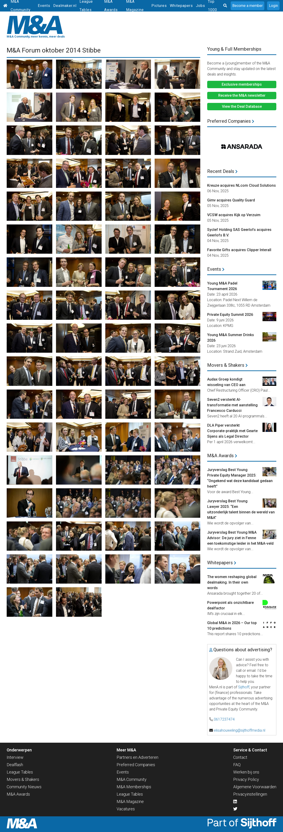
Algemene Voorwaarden (254, 786)
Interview (15, 757)
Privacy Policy (246, 779)
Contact (240, 757)
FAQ (237, 764)
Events (44, 5)
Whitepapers (181, 5)
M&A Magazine (130, 801)
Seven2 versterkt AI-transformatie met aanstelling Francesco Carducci (232, 405)
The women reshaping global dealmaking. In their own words (231, 582)
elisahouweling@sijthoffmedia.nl (239, 730)
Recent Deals (222, 171)
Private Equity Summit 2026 (230, 314)
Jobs (200, 5)
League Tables (20, 772)
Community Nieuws (24, 786)
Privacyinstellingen (250, 794)
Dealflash (15, 764)
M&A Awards (222, 455)
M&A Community (132, 779)
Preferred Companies (230, 121)
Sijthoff (243, 687)
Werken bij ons (246, 772)
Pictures (159, 5)
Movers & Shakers (227, 365)
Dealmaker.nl (65, 5)
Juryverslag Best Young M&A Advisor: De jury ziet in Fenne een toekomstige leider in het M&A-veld (240, 538)
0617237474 (224, 719)
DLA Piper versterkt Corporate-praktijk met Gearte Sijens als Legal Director (232, 431)
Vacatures (126, 808)
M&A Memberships (134, 786)
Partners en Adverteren (137, 757)
